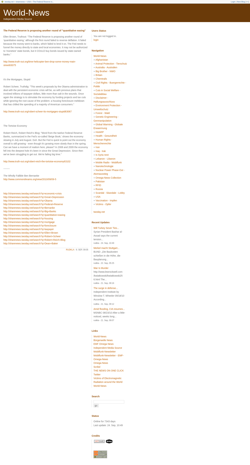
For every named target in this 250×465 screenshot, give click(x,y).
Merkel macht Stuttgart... (106, 248)
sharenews (20, 2)
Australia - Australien (106, 67)
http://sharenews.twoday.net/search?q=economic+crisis (32, 193)
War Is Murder (101, 268)
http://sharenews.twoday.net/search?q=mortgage (29, 222)
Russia (99, 189)
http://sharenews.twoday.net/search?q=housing (28, 218)
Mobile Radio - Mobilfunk (109, 162)
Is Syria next (102, 154)
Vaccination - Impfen (106, 200)
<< (247, 2)
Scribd (97, 367)
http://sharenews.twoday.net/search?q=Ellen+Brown (30, 232)
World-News (26, 12)
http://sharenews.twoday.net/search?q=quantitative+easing (34, 215)
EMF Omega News (104, 344)
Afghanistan (101, 59)
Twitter (97, 374)
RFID (98, 185)
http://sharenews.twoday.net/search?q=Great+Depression (33, 197)
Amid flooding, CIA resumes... (109, 309)
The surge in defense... (106, 288)
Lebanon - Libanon (105, 158)
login (96, 40)
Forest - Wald (103, 113)
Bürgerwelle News (103, 340)
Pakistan (100, 181)
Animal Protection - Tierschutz (111, 63)
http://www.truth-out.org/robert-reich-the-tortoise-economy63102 (36, 161)
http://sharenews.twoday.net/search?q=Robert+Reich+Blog (34, 240)
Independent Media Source (108, 348)
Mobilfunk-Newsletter (105, 351)
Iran (98, 147)
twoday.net (9, 2)
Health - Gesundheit (106, 135)
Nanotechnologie (104, 166)
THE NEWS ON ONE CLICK (109, 370)
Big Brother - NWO (105, 71)
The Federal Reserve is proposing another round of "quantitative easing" (44, 30)
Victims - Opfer (103, 204)
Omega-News (101, 363)
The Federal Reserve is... (43, 2)
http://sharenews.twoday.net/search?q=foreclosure (29, 225)
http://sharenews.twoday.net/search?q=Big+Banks (29, 211)
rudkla (70, 250)
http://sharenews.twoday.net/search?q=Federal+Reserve (33, 204)
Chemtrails (101, 78)
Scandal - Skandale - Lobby (110, 193)
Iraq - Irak (101, 151)
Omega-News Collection (108, 177)
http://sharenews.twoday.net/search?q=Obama (27, 200)
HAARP (100, 132)
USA (29, 2)
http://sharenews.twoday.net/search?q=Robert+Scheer (32, 236)
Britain (99, 75)
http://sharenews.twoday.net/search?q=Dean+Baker (30, 243)
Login (233, 2)
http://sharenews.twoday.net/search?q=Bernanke (29, 207)
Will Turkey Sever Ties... (106, 228)
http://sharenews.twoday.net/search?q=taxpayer (28, 229)
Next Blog (241, 2)
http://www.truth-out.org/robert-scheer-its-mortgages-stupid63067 (37, 111)
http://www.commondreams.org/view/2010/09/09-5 (29, 179)
